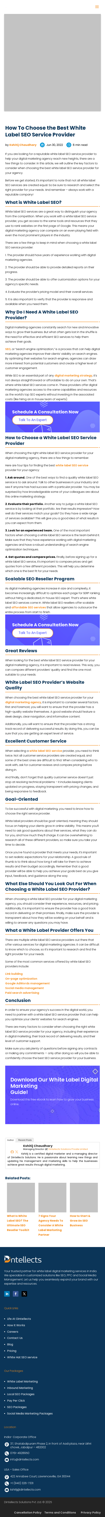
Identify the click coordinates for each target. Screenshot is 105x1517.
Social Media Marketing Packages (30, 1414)
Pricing (11, 1351)
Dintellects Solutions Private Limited (68, 1149)
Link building (14, 974)
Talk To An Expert (33, 420)
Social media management (24, 988)
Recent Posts (25, 1140)
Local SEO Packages (20, 1394)
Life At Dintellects (19, 1319)
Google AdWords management (27, 983)
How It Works (16, 1325)
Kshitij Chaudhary (23, 145)
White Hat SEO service (22, 1357)
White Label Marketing (22, 1381)
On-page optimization (21, 979)
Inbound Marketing (20, 1388)
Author (10, 1140)
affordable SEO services (28, 607)
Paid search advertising (22, 993)
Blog (10, 1344)
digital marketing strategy (73, 376)
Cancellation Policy (28, 1513)
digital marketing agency (23, 702)
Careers (12, 1332)
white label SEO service (72, 465)
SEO (8, 349)
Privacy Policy (91, 1513)
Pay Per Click (16, 1401)
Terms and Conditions (60, 1513)
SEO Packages (17, 1407)
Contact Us (15, 1338)
